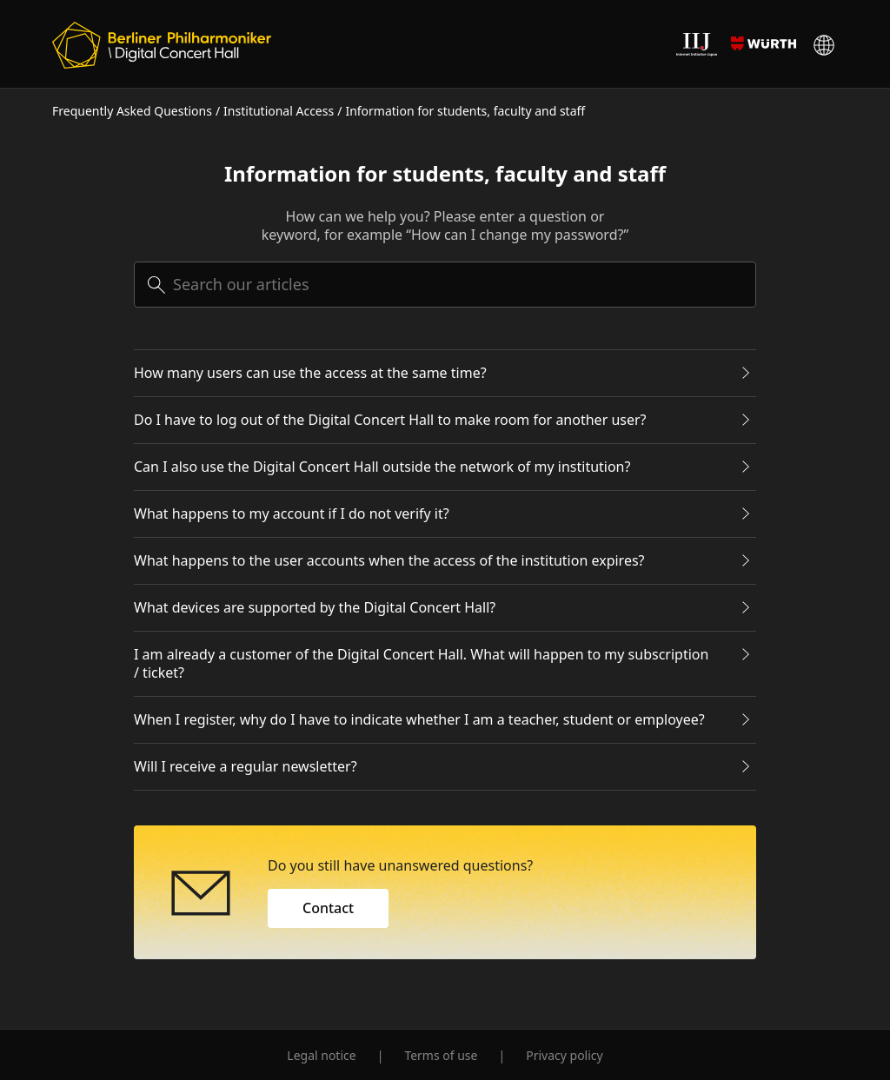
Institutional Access (278, 111)
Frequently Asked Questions (132, 111)
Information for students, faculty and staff (465, 111)
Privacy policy (564, 1055)
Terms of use (440, 1055)
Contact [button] (328, 908)
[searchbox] (445, 285)
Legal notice (321, 1055)
